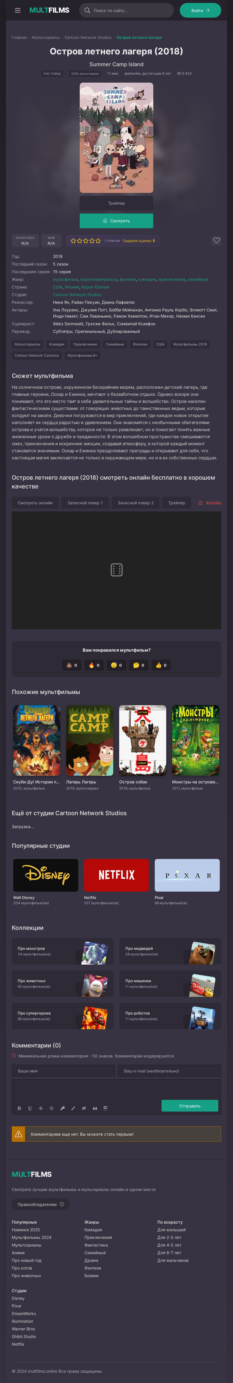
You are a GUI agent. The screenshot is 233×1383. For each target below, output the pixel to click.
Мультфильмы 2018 (190, 344)
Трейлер (116, 203)
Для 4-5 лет (169, 1244)
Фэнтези (140, 344)
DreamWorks (24, 1313)
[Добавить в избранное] (216, 240)
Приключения (85, 344)
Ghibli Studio (24, 1336)
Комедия (56, 344)
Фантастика (96, 1244)
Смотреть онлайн (35, 502)
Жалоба (209, 503)
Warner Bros (23, 1328)
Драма (91, 1260)
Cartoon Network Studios (77, 294)
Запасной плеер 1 (85, 502)
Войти (197, 10)
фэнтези (128, 279)
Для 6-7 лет (169, 1252)
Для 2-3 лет (169, 1237)
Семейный (95, 1252)
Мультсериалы (27, 344)
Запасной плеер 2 (136, 502)
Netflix (18, 1344)
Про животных (26, 1275)
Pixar (16, 1305)
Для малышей (171, 1229)
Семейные (115, 344)
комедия (147, 279)
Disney (18, 1298)
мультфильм (65, 279)
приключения (171, 279)
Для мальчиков (173, 1260)
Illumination (22, 1321)
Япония (72, 286)
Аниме (18, 1252)
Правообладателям (37, 1204)
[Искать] (83, 10)
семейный (198, 279)
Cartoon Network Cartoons (37, 355)
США (57, 286)
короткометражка (98, 279)
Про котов (22, 1267)
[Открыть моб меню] (18, 10)
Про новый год (26, 1260)
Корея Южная (95, 286)
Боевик (91, 1275)
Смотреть (120, 220)
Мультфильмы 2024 (31, 1237)
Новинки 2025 (26, 1229)
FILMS (49, 10)
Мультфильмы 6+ (82, 355)
